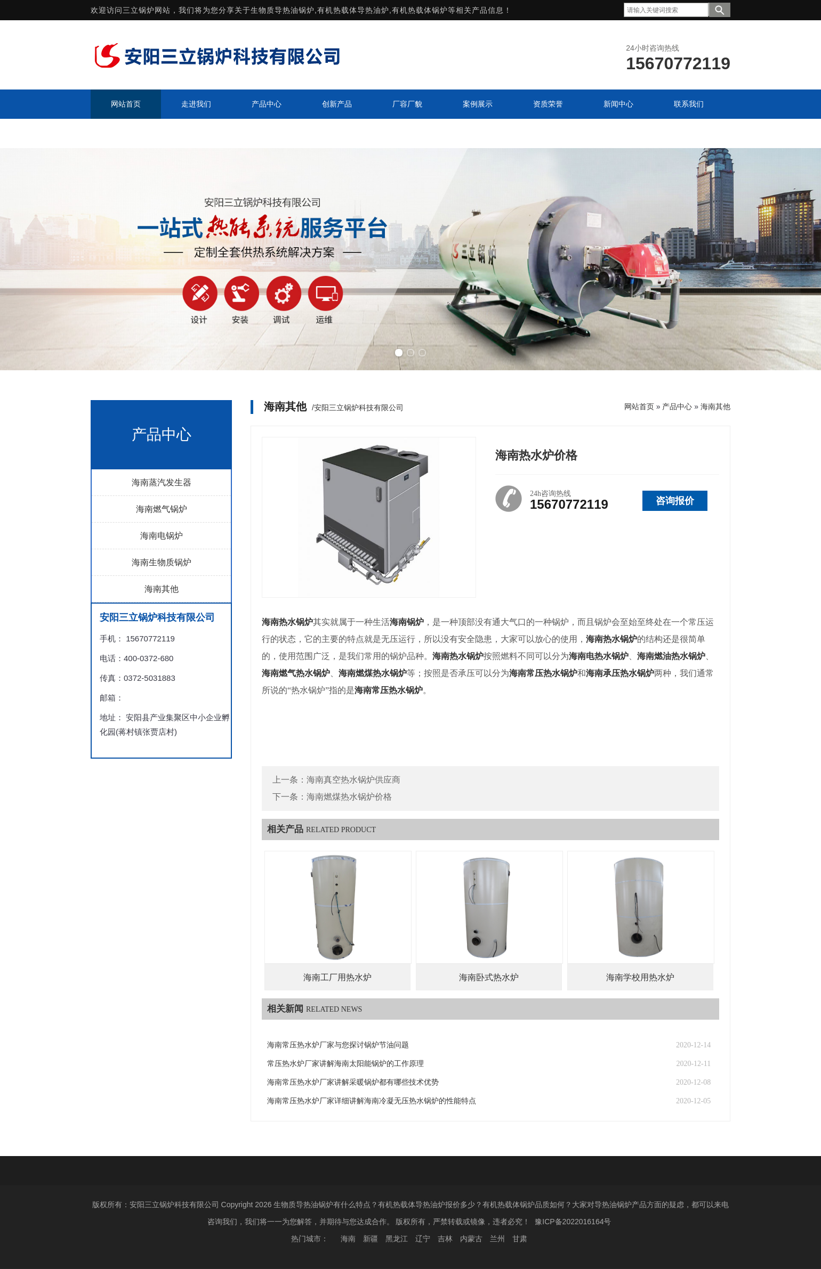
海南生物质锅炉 (161, 562)
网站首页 (639, 406)
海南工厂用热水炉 (337, 977)
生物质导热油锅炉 (283, 10)
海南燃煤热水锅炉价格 (349, 796)
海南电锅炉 (161, 535)
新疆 (370, 1238)
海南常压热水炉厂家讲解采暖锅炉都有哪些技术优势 (353, 1082)
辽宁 (422, 1238)
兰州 (497, 1238)
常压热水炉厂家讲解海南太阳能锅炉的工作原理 (345, 1064)
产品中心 (677, 406)
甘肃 (519, 1238)
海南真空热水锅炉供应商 (353, 779)
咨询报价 (675, 500)
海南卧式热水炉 (489, 977)
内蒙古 (471, 1238)
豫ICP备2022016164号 (573, 1221)
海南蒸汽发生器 (161, 482)
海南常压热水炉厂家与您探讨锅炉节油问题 (338, 1045)
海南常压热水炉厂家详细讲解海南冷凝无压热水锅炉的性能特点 (371, 1101)
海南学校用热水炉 (640, 977)
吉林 (445, 1238)
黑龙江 (396, 1238)
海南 (348, 1238)
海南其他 (161, 588)
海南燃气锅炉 (161, 509)
